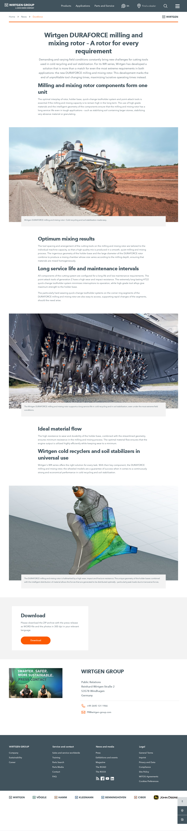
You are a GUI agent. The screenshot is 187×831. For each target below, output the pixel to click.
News (24, 16)
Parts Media (58, 767)
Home (12, 16)
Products (66, 5)
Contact (56, 772)
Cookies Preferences (148, 781)
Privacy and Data (147, 762)
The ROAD (101, 767)
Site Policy (144, 772)
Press (98, 753)
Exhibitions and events (107, 757)
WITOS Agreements (148, 776)
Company (13, 753)
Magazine (100, 762)
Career (12, 762)
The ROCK (101, 772)
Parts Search (58, 762)
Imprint (142, 757)
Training (56, 757)
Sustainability (15, 757)
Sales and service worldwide (66, 753)
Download (35, 640)
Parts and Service (104, 5)
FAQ (54, 776)
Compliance (145, 767)
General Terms (146, 753)
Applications (83, 5)
